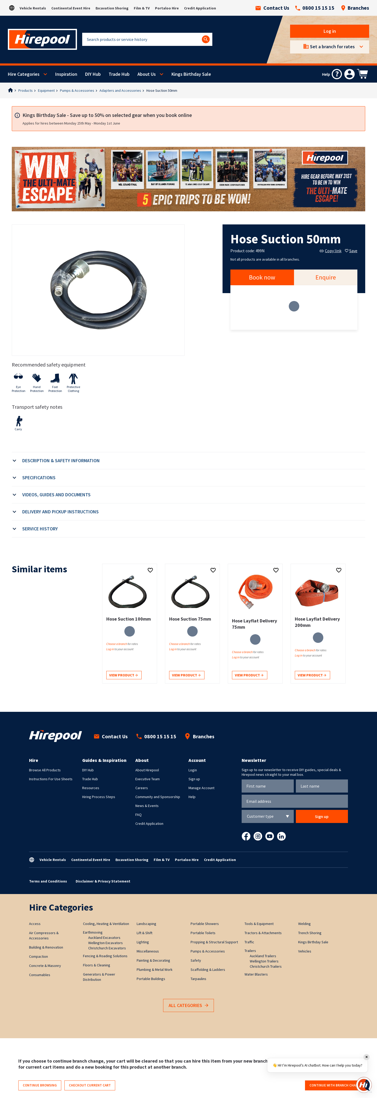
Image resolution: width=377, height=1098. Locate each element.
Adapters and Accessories (120, 90)
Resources (90, 787)
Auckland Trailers (263, 956)
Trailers (250, 950)
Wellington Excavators (105, 942)
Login (192, 770)
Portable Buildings (151, 978)
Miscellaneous (148, 951)
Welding (304, 923)
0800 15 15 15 (314, 7)
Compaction (38, 956)
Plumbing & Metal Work (155, 969)
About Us (146, 74)
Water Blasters (256, 974)
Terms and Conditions (48, 881)
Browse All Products (45, 770)
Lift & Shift (144, 932)
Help (192, 796)
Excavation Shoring (112, 8)
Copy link (330, 250)
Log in (330, 31)
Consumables (39, 974)
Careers (141, 787)
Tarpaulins (198, 978)
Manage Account (201, 787)
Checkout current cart (90, 1085)
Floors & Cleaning (96, 965)
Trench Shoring (309, 932)
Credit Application (200, 8)
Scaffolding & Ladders (208, 969)
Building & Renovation (46, 947)
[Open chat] (364, 1085)
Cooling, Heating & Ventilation (106, 923)
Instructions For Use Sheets (51, 779)
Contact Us (272, 7)
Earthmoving (93, 932)
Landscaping (146, 923)
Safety (196, 960)
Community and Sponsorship (157, 796)
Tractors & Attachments (263, 932)
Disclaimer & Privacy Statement (103, 881)
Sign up (194, 779)
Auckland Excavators (104, 937)
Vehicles (304, 951)
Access (35, 923)
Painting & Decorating (153, 960)
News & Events (147, 805)
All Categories (188, 1005)
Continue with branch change (335, 1085)
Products (25, 90)
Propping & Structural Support (214, 942)
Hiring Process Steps (98, 796)
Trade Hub (119, 74)
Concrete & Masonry (45, 965)
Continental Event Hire (70, 8)
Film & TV (142, 8)
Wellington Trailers (264, 961)
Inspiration (66, 74)
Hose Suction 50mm (161, 90)
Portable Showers (205, 923)
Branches (355, 7)
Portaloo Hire (167, 8)
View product (123, 675)
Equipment (46, 90)
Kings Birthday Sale (191, 74)
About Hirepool (147, 770)
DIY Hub (93, 74)
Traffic (249, 942)
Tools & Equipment (259, 923)
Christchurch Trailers (266, 966)
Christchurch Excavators (107, 948)
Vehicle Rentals (33, 8)
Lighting (143, 942)
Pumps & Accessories (77, 90)
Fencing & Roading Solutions (105, 956)
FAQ (138, 814)
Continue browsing (40, 1085)
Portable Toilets (203, 932)
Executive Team (147, 779)
